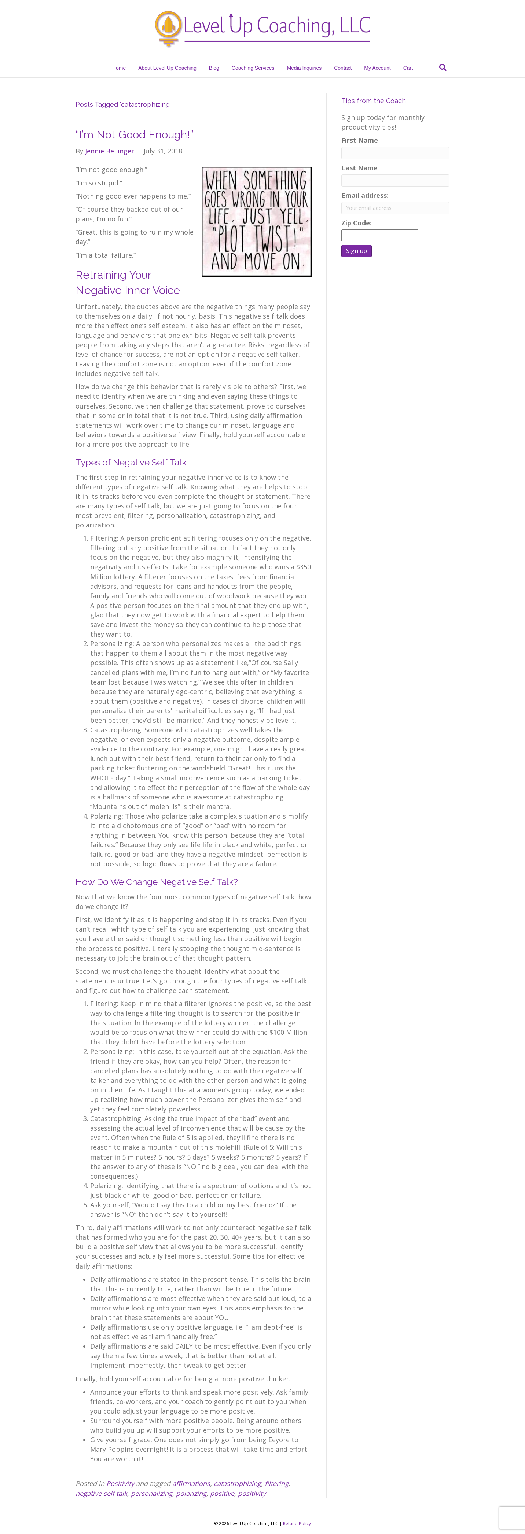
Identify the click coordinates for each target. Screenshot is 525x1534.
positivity (252, 1493)
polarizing (191, 1493)
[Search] (442, 67)
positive (222, 1493)
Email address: (365, 195)
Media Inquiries (304, 68)
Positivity (120, 1483)
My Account (377, 68)
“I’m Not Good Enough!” (135, 134)
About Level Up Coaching (167, 68)
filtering (277, 1483)
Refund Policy (297, 1523)
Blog (214, 68)
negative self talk (101, 1493)
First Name (359, 140)
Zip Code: (358, 222)
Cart (408, 68)
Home (119, 68)
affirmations (191, 1483)
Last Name (359, 167)
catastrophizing (237, 1483)
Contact (343, 68)
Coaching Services (253, 68)
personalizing (151, 1493)
